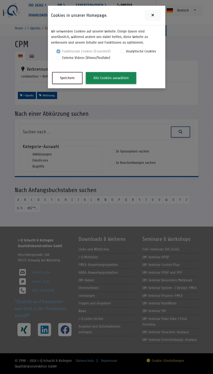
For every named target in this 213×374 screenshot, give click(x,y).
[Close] (153, 15)
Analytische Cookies (141, 51)
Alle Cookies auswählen (111, 78)
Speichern (67, 78)
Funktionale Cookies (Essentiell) (86, 51)
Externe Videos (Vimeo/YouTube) (86, 58)
